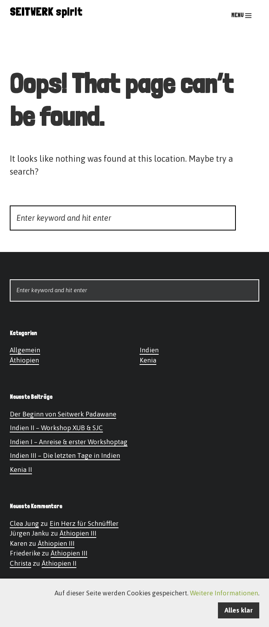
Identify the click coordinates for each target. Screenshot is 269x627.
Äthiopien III (78, 533)
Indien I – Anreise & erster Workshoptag (68, 442)
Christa (20, 563)
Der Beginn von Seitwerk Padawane (63, 414)
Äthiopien (24, 360)
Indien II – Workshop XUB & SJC (56, 428)
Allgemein (25, 350)
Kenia (148, 360)
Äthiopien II (59, 563)
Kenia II (21, 469)
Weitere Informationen (224, 593)
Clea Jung (24, 523)
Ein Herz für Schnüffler (84, 523)
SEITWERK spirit (46, 12)
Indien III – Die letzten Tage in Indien (65, 455)
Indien (149, 350)
